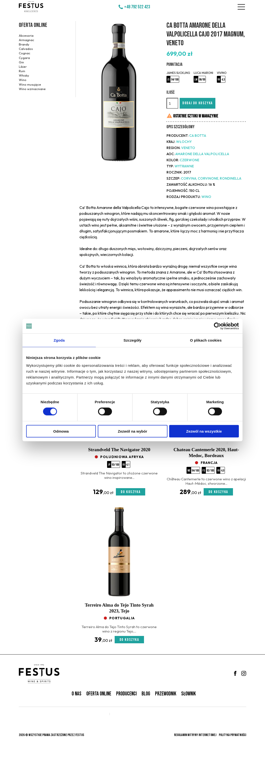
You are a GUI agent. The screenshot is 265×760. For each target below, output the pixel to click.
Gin (21, 62)
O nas (76, 694)
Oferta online (33, 25)
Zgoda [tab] (59, 340)
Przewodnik (165, 694)
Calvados (26, 49)
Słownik (188, 694)
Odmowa (61, 431)
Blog (146, 694)
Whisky (24, 75)
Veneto (188, 148)
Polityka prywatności (232, 735)
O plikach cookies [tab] (205, 340)
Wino (22, 80)
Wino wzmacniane (32, 89)
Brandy (24, 44)
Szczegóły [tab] (132, 340)
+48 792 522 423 (137, 7)
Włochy (184, 141)
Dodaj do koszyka (197, 103)
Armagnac (26, 40)
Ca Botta (197, 135)
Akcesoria (26, 35)
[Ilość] (172, 103)
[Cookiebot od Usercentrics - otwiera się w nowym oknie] (217, 326)
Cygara (24, 58)
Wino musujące (30, 84)
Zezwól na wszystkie (204, 431)
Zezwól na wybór (132, 431)
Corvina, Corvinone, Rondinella (211, 178)
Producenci (126, 694)
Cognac (24, 53)
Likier (23, 67)
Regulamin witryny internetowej (195, 735)
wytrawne (184, 166)
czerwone (189, 160)
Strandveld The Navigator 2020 (119, 449)
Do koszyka (130, 492)
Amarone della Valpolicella (202, 154)
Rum (22, 71)
